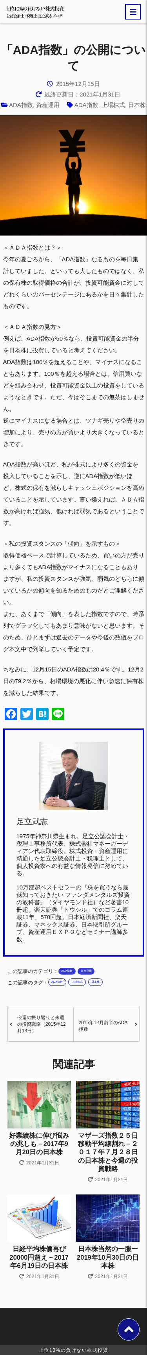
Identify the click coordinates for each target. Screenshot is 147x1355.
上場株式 (113, 105)
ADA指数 (21, 105)
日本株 (137, 105)
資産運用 (48, 105)
